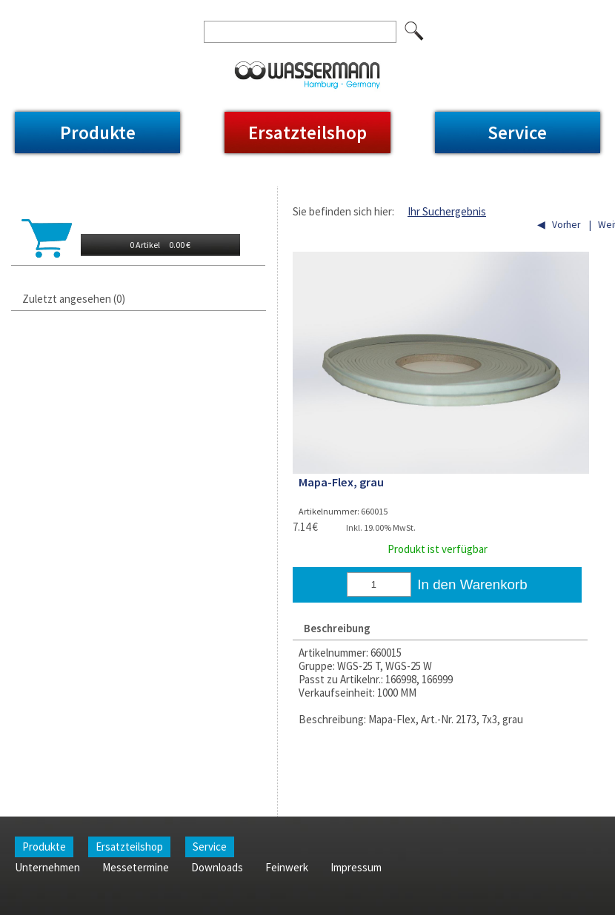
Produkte (98, 132)
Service (517, 132)
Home (28, 10)
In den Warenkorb (472, 584)
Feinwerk (306, 10)
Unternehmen (89, 10)
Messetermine (170, 10)
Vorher (566, 224)
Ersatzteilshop (307, 132)
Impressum (368, 10)
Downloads (244, 10)
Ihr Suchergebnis (447, 211)
